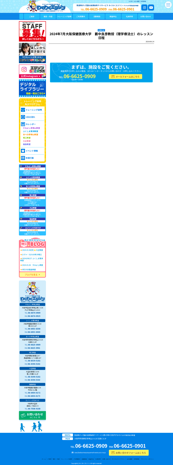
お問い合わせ (106, 459)
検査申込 (91, 459)
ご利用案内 (76, 459)
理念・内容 (56, 459)
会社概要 (136, 1)
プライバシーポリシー (147, 459)
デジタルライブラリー (118, 459)
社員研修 (98, 459)
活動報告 (84, 459)
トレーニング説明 (66, 459)
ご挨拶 (49, 459)
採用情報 (143, 1)
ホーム (44, 459)
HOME (131, 1)
